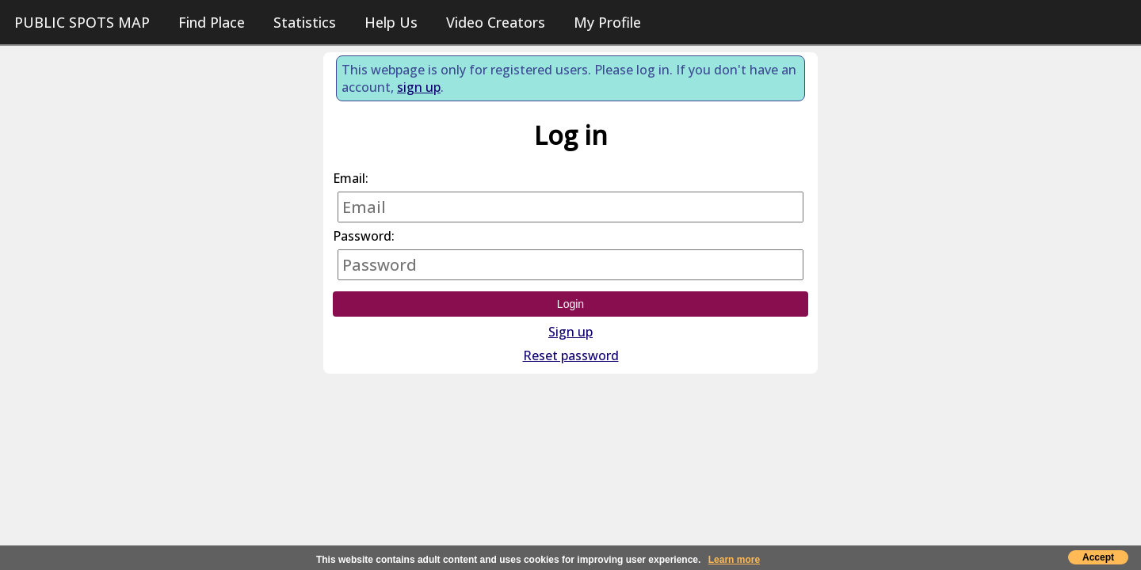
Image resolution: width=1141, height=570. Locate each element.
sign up (419, 87)
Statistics (304, 22)
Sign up (570, 331)
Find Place (211, 22)
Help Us (391, 22)
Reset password (571, 355)
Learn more (734, 559)
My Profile (607, 22)
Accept (1098, 557)
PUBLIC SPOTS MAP (82, 22)
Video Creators (495, 22)
